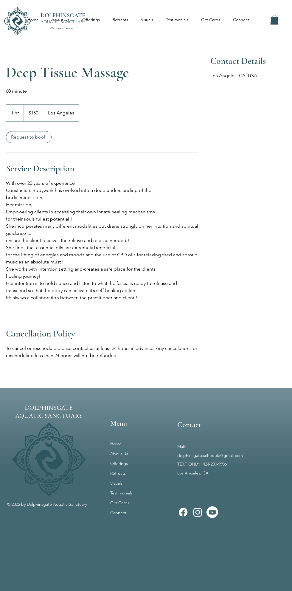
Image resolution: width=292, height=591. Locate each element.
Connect (118, 512)
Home (116, 443)
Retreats (118, 473)
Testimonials (121, 493)
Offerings (119, 463)
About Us (119, 453)
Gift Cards (119, 502)
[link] (29, 137)
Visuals (116, 483)
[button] (274, 19)
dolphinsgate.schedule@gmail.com (210, 455)
